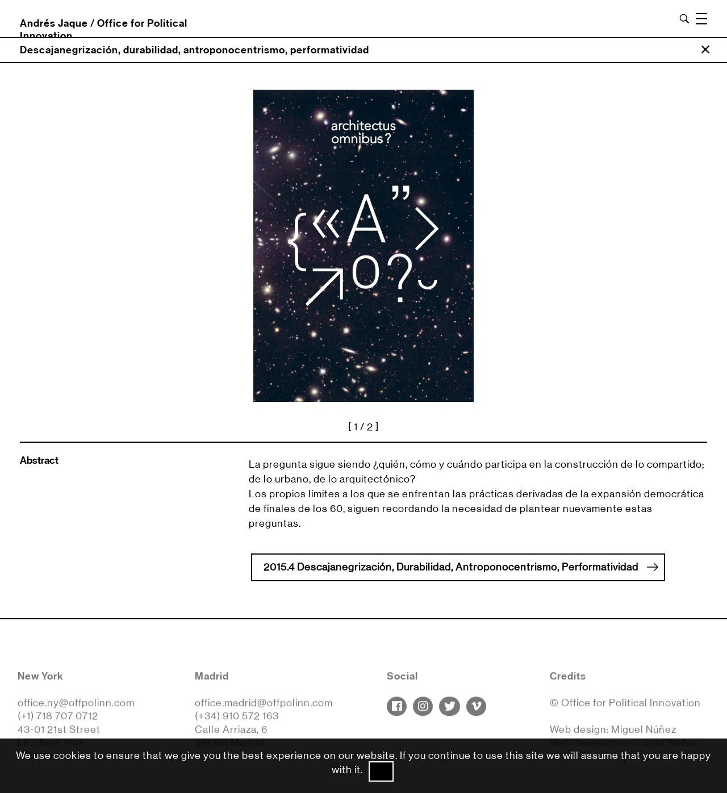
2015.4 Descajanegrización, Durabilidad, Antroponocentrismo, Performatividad (461, 566)
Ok (381, 771)
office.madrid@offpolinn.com (264, 705)
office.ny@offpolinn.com (76, 705)
